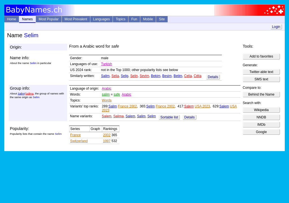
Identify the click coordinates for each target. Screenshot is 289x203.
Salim (105, 76)
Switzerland (79, 141)
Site (162, 19)
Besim (167, 76)
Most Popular (49, 19)
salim (106, 94)
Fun (134, 19)
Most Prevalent (76, 19)
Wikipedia (261, 110)
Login (276, 27)
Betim (178, 76)
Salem (189, 106)
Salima (29, 93)
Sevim (144, 76)
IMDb (261, 125)
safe (117, 94)
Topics (120, 19)
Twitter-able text (261, 72)
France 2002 (127, 106)
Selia (115, 76)
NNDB (261, 117)
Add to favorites (261, 56)
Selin (134, 76)
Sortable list (169, 117)
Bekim (155, 76)
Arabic (106, 89)
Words (106, 100)
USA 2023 (202, 106)
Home (11, 19)
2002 (107, 135)
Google (261, 132)
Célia (197, 76)
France (75, 135)
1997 (107, 141)
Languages (101, 19)
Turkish (106, 64)
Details (213, 77)
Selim (150, 106)
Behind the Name (261, 94)
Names (27, 19)
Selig (124, 76)
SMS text (261, 79)
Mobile (148, 19)
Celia (188, 76)
